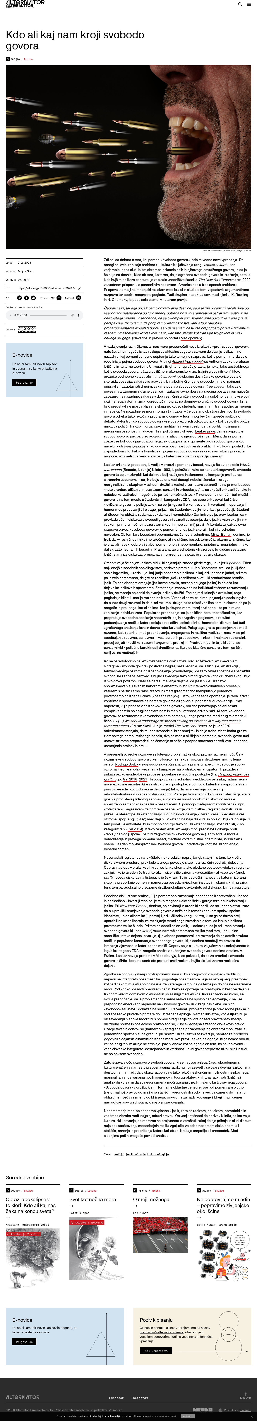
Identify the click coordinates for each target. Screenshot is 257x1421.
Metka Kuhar (206, 1225)
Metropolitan (191, 338)
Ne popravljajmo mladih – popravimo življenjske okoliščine (223, 1205)
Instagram (139, 1398)
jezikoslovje (135, 1154)
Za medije (115, 1410)
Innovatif (245, 1410)
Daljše (15, 59)
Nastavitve (188, 1416)
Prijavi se (24, 382)
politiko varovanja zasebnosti (161, 1416)
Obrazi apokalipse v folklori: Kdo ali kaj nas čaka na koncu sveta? (31, 1205)
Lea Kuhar (140, 1213)
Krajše (143, 1190)
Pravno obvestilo (41, 1410)
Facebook (116, 1398)
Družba (28, 59)
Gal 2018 (130, 779)
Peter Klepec (79, 1213)
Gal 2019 (135, 829)
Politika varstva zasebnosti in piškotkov (81, 1410)
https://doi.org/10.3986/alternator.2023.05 (47, 288)
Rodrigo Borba (126, 764)
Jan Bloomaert (205, 568)
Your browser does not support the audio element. (44, 315)
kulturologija (158, 1154)
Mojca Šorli (25, 271)
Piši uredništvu (155, 1351)
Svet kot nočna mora (92, 1199)
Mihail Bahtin (221, 534)
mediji (119, 1154)
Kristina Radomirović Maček (27, 1225)
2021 (143, 779)
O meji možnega (151, 1199)
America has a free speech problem (207, 284)
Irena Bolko (227, 1225)
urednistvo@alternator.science (162, 1332)
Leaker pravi (205, 431)
